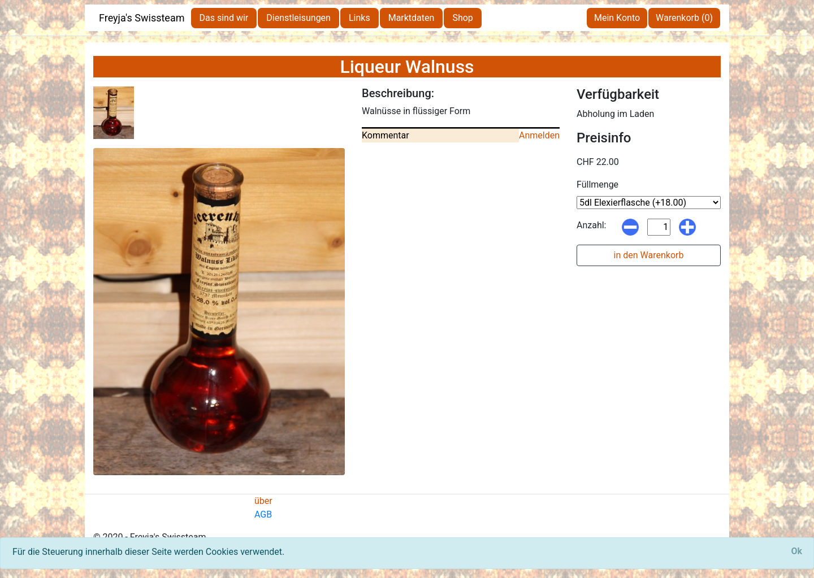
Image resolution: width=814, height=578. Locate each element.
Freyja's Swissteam (142, 18)
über (263, 501)
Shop (462, 17)
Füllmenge (597, 184)
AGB (263, 514)
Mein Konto (617, 17)
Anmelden (539, 135)
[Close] (796, 551)
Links (359, 17)
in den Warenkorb (649, 255)
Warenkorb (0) (684, 17)
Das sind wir (224, 17)
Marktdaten (411, 17)
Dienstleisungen (298, 17)
